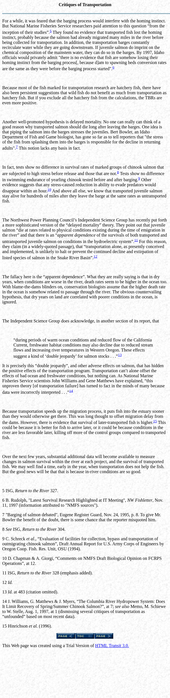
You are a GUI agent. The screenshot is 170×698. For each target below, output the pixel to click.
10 (49, 189)
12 (95, 256)
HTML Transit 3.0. (112, 645)
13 (120, 355)
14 (71, 390)
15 (155, 421)
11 (136, 240)
